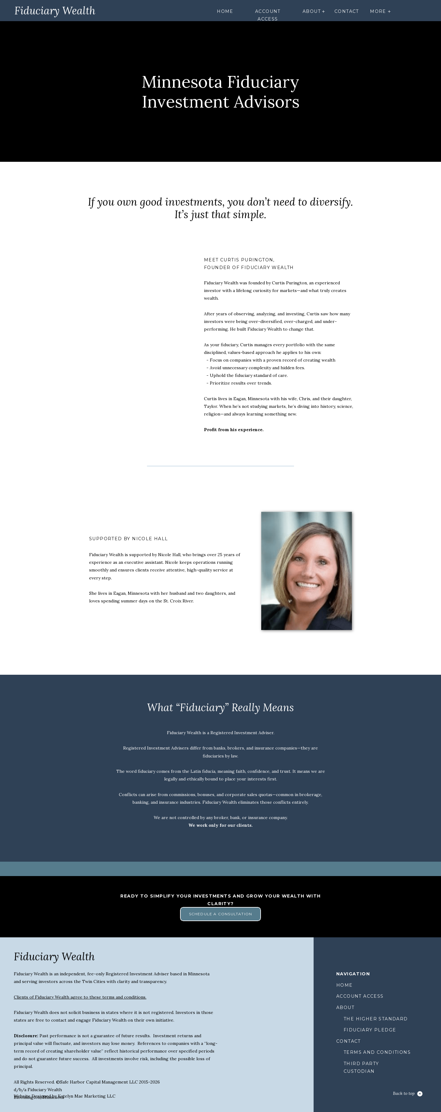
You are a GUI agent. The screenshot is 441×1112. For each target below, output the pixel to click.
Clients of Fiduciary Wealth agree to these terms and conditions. (80, 997)
